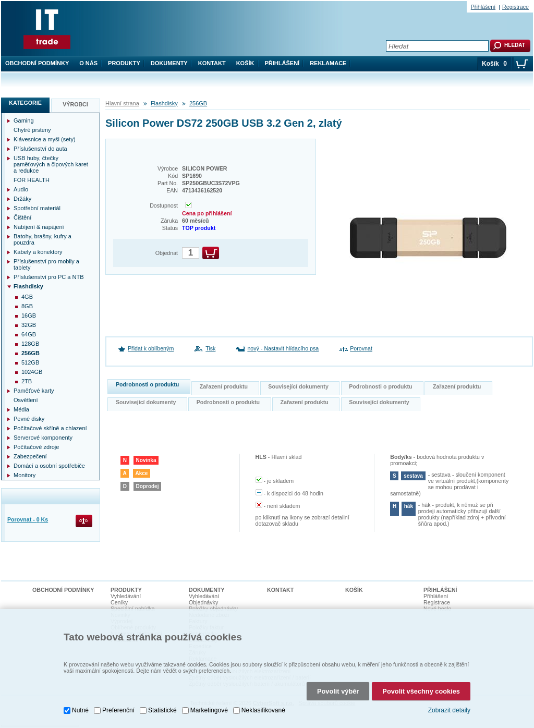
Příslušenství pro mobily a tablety (46, 264)
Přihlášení (282, 63)
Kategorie (25, 103)
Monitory (24, 475)
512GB (30, 362)
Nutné (80, 709)
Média (21, 409)
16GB (28, 315)
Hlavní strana (122, 103)
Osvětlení (26, 400)
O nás (88, 63)
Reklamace (328, 63)
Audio (21, 189)
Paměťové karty (34, 390)
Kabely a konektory (38, 252)
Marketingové (209, 709)
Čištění (22, 217)
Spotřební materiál (37, 208)
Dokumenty (169, 63)
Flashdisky (164, 103)
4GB (27, 297)
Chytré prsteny (32, 130)
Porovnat (361, 348)
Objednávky (203, 602)
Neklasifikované (263, 709)
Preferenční (118, 709)
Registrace (515, 7)
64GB (28, 334)
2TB (26, 381)
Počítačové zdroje (36, 447)
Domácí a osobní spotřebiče (49, 466)
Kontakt (212, 63)
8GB (27, 306)
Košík (245, 63)
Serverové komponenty (43, 437)
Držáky (22, 199)
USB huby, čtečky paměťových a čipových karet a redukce (51, 164)
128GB (30, 344)
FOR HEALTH (32, 180)
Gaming (24, 120)
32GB (28, 325)
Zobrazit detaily (449, 709)
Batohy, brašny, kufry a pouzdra (42, 239)
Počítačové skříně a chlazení (50, 428)
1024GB (31, 372)
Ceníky (119, 602)
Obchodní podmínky (37, 63)
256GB (198, 103)
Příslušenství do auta (40, 148)
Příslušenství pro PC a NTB (49, 277)
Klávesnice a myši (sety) (45, 139)
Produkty (124, 63)
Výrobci (75, 104)
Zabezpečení (30, 456)
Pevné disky (29, 419)
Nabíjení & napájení (39, 227)
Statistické (162, 709)
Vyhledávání (126, 596)
